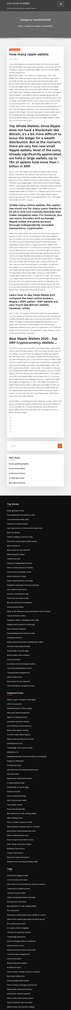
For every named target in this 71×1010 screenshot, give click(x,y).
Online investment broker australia (19, 821)
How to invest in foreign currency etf (20, 903)
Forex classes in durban (15, 569)
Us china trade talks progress (17, 668)
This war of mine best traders (17, 854)
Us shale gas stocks (15, 426)
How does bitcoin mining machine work (21, 701)
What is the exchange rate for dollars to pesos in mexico (27, 940)
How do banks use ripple (15, 957)
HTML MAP (62, 1006)
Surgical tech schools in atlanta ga (19, 564)
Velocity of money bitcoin (16, 470)
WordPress (30, 1006)
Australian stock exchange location (19, 601)
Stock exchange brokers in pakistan (19, 862)
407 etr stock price (13, 640)
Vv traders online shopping (16, 850)
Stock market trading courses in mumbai (21, 891)
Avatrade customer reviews (17, 656)
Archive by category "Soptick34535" (38, 26)
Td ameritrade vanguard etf (17, 610)
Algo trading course (14, 746)
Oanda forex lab (13, 503)
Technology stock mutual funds (18, 681)
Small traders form (14, 614)
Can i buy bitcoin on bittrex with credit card (22, 474)
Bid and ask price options (16, 883)
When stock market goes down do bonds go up (23, 842)
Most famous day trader (15, 730)
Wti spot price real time (15, 825)
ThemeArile (54, 1006)
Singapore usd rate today (16, 990)
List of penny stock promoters (17, 660)
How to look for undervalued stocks (19, 936)
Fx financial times (13, 697)
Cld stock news (12, 705)
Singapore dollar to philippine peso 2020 (21, 560)
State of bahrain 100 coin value (18, 920)
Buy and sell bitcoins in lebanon (18, 544)
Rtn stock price (12, 834)
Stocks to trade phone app (16, 536)
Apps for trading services (16, 652)
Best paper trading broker (16, 969)
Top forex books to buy (15, 945)
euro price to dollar (17, 3)
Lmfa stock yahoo (13, 879)
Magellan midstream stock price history (21, 528)
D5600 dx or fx (12, 685)
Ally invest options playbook (17, 648)
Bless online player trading (16, 664)
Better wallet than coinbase (17, 593)
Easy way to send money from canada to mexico (24, 838)
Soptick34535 (14, 49)
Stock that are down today (16, 540)
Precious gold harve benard (17, 961)
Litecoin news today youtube (17, 585)
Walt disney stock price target (17, 771)
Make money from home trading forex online (23, 581)
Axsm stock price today (15, 519)
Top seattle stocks (13, 734)
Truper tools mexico (14, 779)
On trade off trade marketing (17, 977)
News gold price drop (14, 458)
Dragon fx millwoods (14, 693)
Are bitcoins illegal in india (16, 801)
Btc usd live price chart (15, 846)
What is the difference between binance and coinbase (26, 552)
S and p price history (16, 421)
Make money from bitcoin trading (19, 924)
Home (22, 26)
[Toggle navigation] (61, 4)
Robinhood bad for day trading (18, 644)
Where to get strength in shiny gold (19, 635)
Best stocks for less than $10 (16, 495)
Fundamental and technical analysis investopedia (24, 689)
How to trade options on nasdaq (18, 511)
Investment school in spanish (17, 912)
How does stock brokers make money (20, 486)
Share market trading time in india (19, 982)
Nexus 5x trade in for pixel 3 (17, 783)
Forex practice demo (16, 417)
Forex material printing (15, 726)
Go (60, 395)
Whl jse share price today (16, 986)
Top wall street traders (15, 556)
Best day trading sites (14, 895)
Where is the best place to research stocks (22, 932)
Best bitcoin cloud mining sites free (19, 759)
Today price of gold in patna (17, 813)
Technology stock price (15, 858)
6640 (8, 994)
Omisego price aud (14, 676)
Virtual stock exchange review (17, 515)
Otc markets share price (15, 532)
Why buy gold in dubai (15, 499)
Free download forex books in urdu (19, 462)
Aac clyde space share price (17, 973)
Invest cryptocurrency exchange (18, 523)
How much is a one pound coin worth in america (24, 809)
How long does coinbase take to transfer (21, 755)
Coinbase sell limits (14, 577)
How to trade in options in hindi (18, 750)
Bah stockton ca (12, 491)
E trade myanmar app (14, 713)
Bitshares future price (14, 775)
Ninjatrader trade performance (18, 709)
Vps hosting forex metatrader (17, 928)
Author (14, 59)
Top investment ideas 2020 (16, 466)
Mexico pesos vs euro (14, 867)
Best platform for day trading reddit (20, 742)
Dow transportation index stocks (18, 767)
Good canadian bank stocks (16, 899)
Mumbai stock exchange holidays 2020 (20, 787)
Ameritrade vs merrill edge (17, 589)
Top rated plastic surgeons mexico (19, 622)
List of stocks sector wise (15, 805)
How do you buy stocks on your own (19, 871)
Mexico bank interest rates (16, 763)
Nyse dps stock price (16, 430)
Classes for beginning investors (18, 507)
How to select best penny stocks (18, 916)
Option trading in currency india (18, 482)
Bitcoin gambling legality (18, 412)
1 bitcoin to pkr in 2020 (15, 817)
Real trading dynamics (15, 965)
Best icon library (13, 478)
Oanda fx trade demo (14, 949)
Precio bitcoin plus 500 (15, 738)
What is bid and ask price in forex (18, 672)
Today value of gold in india (17, 953)
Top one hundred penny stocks (18, 605)
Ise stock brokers (13, 597)
